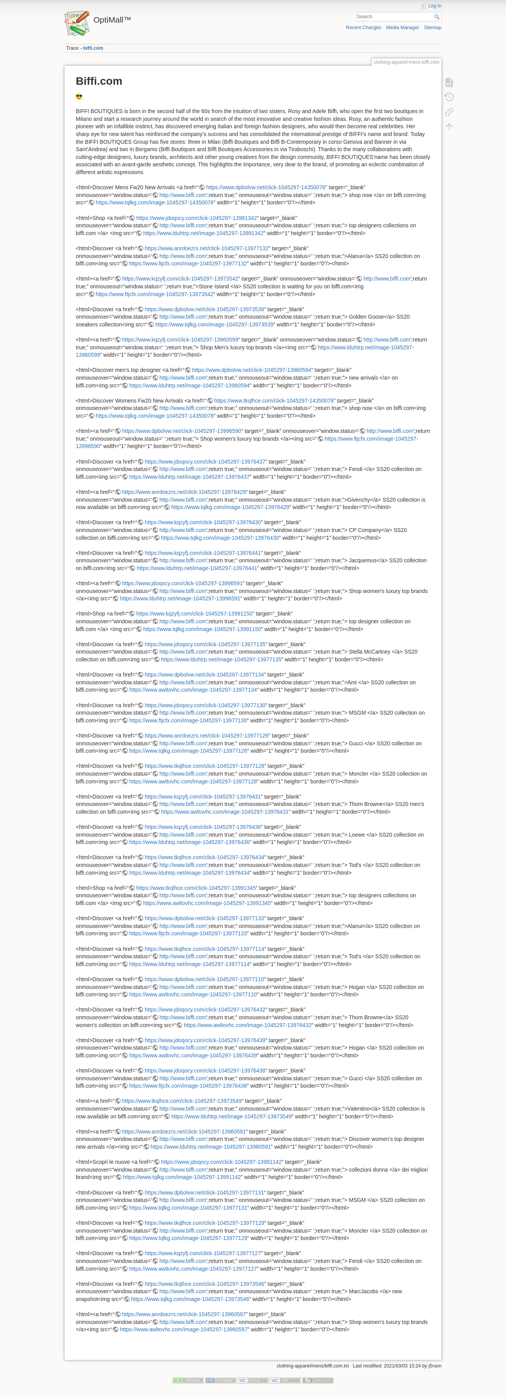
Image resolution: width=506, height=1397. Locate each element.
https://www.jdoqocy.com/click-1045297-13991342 (196, 218)
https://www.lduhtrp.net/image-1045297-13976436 (189, 842)
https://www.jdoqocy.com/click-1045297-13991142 (221, 1162)
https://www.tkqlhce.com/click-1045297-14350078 (273, 401)
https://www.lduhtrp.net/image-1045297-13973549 (231, 1116)
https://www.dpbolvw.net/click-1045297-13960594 (251, 370)
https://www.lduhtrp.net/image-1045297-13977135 (221, 659)
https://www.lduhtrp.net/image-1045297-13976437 (189, 477)
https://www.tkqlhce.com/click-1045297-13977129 (204, 1223)
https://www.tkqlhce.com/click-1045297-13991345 (196, 888)
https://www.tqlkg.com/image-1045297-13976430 (220, 538)
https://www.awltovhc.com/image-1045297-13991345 (206, 903)
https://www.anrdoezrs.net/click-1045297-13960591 (184, 1131)
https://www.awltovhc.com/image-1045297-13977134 (193, 690)
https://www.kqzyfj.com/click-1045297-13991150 (194, 613)
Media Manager (402, 27)
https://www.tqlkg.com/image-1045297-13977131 (188, 1208)
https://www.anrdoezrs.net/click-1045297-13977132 (207, 248)
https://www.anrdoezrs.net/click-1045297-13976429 (184, 492)
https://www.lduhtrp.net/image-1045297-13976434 (189, 873)
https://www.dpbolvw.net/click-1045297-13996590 (181, 431)
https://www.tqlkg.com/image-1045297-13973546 (190, 1299)
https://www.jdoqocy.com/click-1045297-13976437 (205, 462)
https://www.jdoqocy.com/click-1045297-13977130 (205, 705)
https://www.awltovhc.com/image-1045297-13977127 (193, 1269)
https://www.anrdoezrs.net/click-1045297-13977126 (207, 736)
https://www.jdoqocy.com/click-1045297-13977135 (205, 644)
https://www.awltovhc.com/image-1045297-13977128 (193, 781)
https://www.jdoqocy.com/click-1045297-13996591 (182, 583)
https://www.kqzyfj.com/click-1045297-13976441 (203, 553)
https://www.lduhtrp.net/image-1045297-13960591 (210, 1147)
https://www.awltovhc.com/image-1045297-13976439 (193, 1055)
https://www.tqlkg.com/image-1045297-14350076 (155, 202)
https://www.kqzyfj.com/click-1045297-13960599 (180, 340)
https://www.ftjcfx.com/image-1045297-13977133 (188, 933)
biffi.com (93, 48)
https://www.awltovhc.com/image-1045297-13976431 (224, 812)
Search (437, 16)
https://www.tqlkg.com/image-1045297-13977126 (188, 751)
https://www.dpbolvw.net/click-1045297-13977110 (204, 979)
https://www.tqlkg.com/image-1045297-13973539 (214, 324)
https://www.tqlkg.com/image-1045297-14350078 (155, 416)
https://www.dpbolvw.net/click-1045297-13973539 (204, 309)
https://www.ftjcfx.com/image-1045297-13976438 (188, 1086)
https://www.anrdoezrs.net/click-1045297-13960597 (184, 1314)
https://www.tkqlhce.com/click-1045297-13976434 (204, 857)
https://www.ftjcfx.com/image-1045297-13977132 (188, 263)
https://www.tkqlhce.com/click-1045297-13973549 (181, 1101)
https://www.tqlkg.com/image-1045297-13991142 (182, 1177)
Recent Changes (363, 27)
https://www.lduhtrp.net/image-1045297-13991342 (203, 233)
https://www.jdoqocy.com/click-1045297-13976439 (205, 1040)
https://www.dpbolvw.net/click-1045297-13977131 (204, 1192)
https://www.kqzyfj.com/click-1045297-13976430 (203, 522)
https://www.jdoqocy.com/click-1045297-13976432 (205, 1009)
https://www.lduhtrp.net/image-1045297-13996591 (180, 598)
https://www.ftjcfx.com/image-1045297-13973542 (154, 294)
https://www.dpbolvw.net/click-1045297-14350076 (265, 187)
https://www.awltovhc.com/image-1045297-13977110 (193, 994)
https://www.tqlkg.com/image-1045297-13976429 (230, 507)
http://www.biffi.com (182, 195)
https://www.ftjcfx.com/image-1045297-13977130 (188, 720)
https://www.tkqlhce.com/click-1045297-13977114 (204, 949)
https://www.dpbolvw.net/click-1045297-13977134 (204, 674)
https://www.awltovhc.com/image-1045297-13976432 (247, 1025)
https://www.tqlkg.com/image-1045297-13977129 (188, 1238)
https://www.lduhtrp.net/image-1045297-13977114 (189, 964)
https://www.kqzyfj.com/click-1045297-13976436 (203, 827)
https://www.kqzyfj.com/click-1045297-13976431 (203, 797)
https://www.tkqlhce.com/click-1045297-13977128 (204, 766)
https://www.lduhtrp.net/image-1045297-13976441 (197, 568)
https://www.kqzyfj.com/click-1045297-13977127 (203, 1253)
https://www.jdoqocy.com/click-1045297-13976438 (205, 1070)
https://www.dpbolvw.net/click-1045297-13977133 (204, 918)
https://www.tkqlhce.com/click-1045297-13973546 (204, 1284)
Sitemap (432, 27)
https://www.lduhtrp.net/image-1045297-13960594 (189, 385)
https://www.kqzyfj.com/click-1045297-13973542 (180, 279)
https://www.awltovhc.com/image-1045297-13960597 (184, 1329)
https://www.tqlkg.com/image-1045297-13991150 (202, 629)
